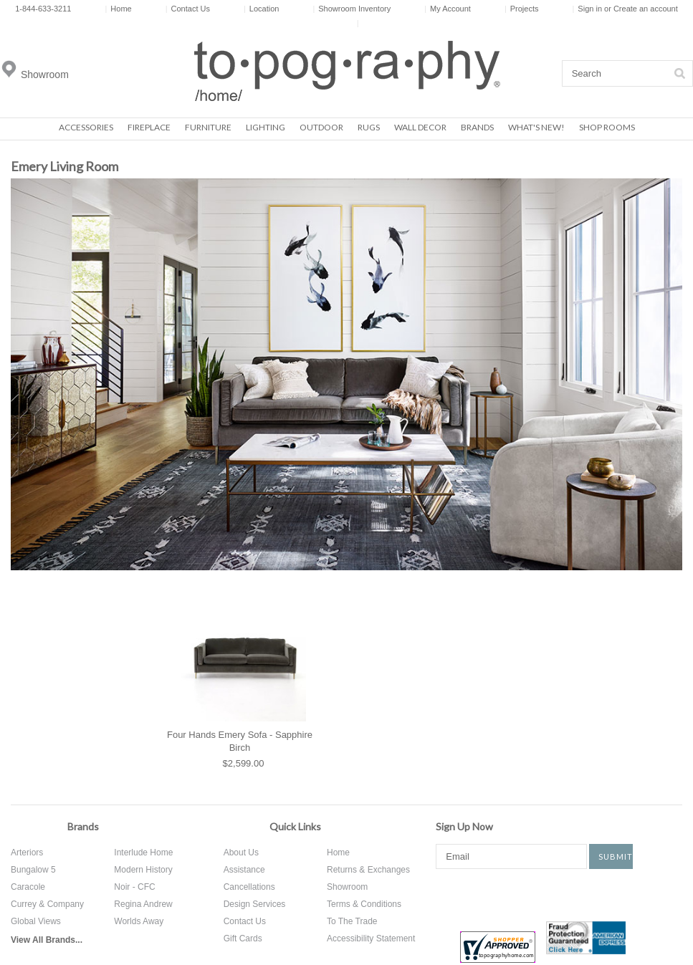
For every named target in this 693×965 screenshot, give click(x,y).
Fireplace (149, 127)
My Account (447, 8)
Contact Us (188, 8)
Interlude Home (143, 853)
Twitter (492, 894)
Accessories (86, 127)
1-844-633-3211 (43, 8)
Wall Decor (420, 127)
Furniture (208, 127)
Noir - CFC (134, 887)
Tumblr (623, 894)
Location (261, 8)
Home (118, 8)
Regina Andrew (143, 904)
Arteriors (27, 853)
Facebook (446, 894)
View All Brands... (46, 940)
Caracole (28, 887)
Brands (477, 127)
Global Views (36, 921)
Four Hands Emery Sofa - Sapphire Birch (239, 741)
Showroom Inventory (351, 8)
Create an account (645, 8)
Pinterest (535, 894)
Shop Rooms (607, 127)
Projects (522, 8)
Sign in (590, 8)
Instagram (577, 894)
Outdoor (321, 127)
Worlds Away (138, 921)
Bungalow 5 (33, 870)
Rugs (369, 127)
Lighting (265, 127)
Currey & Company (47, 904)
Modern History (143, 870)
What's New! (536, 127)
